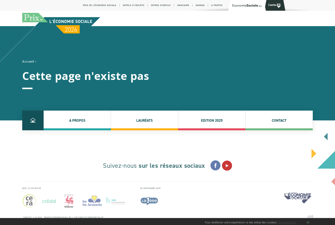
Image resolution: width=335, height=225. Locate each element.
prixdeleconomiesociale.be (58, 217)
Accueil (28, 61)
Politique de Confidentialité (88, 217)
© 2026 (38, 217)
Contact (27, 217)
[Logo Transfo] (274, 5)
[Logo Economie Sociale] (247, 5)
